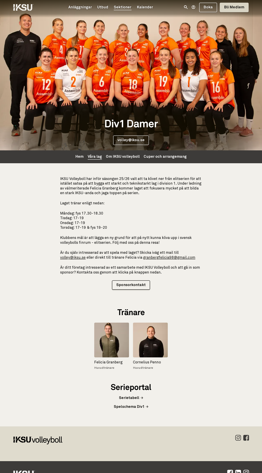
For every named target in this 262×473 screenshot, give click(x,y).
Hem (79, 157)
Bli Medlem (234, 7)
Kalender (145, 7)
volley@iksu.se (131, 140)
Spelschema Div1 (131, 406)
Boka (208, 7)
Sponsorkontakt (131, 285)
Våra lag (95, 157)
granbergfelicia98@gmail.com (169, 257)
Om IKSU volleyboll (123, 157)
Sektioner (123, 7)
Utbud (102, 7)
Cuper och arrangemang (165, 157)
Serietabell (131, 398)
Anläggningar (80, 7)
